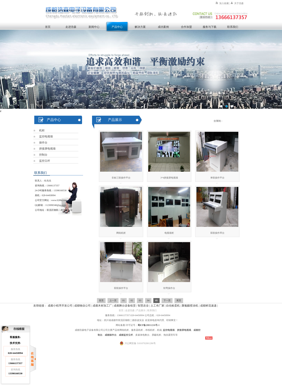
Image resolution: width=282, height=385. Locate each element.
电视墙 (171, 330)
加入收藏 (224, 3)
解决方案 (140, 26)
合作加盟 (186, 26)
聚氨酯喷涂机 (190, 305)
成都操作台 (111, 335)
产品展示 (141, 310)
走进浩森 (70, 26)
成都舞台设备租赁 (125, 305)
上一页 (113, 300)
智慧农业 (143, 305)
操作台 (43, 142)
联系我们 (232, 26)
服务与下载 (209, 26)
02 (132, 300)
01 (123, 300)
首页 (48, 26)
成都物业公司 (82, 305)
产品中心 (117, 26)
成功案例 (163, 26)
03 (140, 300)
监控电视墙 (46, 136)
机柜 (42, 130)
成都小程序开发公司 (60, 305)
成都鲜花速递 (208, 305)
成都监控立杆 (126, 335)
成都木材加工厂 (102, 305)
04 (148, 300)
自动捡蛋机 (173, 305)
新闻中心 (94, 26)
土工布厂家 (157, 305)
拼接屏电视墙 (47, 148)
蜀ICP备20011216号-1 (149, 325)
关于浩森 (239, 3)
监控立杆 (44, 160)
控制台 (43, 154)
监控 (165, 330)
